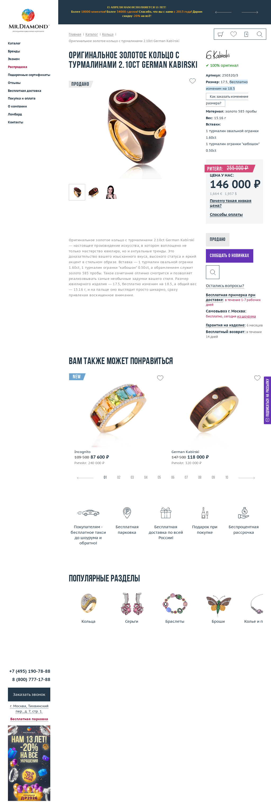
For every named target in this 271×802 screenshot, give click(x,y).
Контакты (15, 122)
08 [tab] (199, 478)
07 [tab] (186, 478)
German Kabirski (185, 452)
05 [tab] (159, 478)
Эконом (14, 59)
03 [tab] (132, 478)
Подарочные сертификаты (29, 75)
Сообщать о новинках (229, 255)
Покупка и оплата (21, 98)
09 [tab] (213, 478)
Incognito (82, 452)
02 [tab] (118, 478)
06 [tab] (172, 478)
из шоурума (246, 316)
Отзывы (14, 83)
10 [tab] (226, 478)
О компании (17, 106)
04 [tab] (145, 478)
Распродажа (17, 67)
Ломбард (15, 114)
